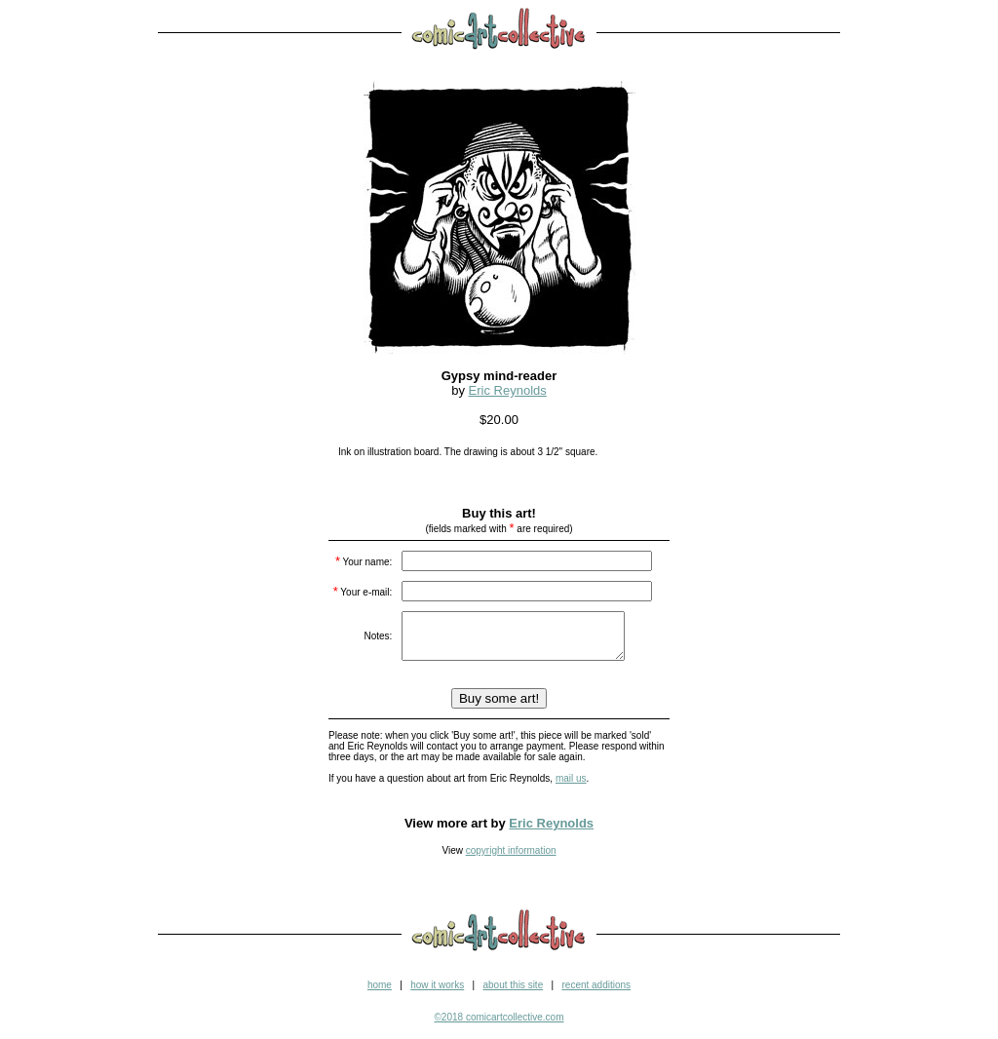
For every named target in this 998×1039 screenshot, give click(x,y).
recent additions (596, 993)
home (379, 993)
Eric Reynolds (508, 390)
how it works (437, 993)
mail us (571, 787)
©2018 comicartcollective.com (499, 1025)
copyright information (511, 859)
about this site (512, 993)
